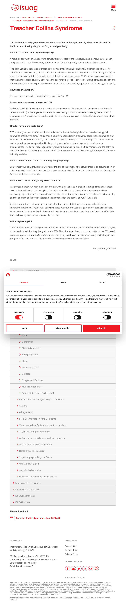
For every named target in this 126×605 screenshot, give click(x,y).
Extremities (27, 341)
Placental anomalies (31, 348)
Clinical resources (44, 17)
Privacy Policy (71, 554)
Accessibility (71, 546)
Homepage (26, 17)
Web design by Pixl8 (74, 577)
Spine (24, 335)
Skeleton (26, 373)
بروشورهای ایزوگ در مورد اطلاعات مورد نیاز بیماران (42, 438)
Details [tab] (63, 282)
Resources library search (27, 489)
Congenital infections (32, 380)
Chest (24, 361)
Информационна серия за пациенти (38, 476)
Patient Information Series (70, 17)
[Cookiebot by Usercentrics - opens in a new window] (108, 275)
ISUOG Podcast (22, 502)
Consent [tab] (24, 282)
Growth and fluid (30, 367)
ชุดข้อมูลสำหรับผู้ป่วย (29, 463)
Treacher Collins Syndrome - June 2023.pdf (35, 518)
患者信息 (23, 406)
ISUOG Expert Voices (25, 495)
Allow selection (63, 328)
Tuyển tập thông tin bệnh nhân (34, 431)
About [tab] (102, 282)
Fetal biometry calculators (28, 483)
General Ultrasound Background (38, 393)
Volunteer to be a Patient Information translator (43, 425)
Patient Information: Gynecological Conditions (41, 399)
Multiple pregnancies (32, 386)
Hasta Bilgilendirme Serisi (31, 450)
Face (61, 21)
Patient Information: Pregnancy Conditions (35, 21)
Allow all (101, 328)
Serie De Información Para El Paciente (37, 418)
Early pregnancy (30, 354)
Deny (24, 328)
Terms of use (71, 550)
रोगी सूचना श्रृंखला (26, 412)
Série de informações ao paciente (35, 444)
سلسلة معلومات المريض (30, 470)
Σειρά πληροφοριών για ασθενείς (35, 457)
